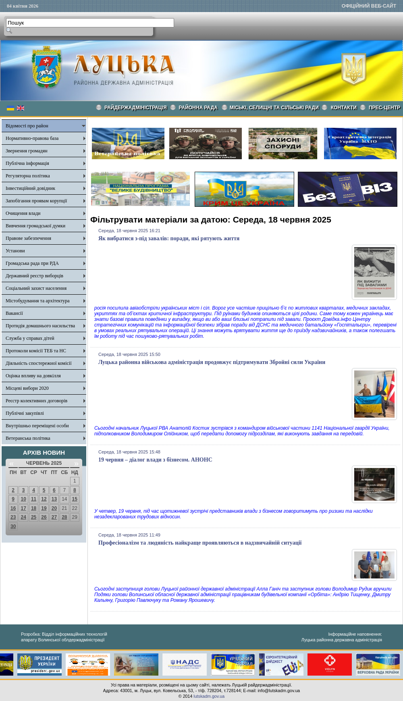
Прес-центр (384, 107)
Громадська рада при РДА (32, 263)
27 (54, 517)
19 (43, 508)
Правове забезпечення (28, 238)
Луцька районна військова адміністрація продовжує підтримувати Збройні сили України (211, 362)
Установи (15, 251)
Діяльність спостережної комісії (39, 363)
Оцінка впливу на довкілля (33, 376)
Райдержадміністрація (135, 107)
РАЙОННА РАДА (198, 107)
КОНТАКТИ (344, 107)
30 (13, 526)
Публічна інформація (27, 163)
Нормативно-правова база (32, 138)
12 (43, 499)
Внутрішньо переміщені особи (37, 426)
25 (33, 517)
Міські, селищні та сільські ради (274, 107)
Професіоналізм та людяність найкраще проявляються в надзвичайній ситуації (199, 543)
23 (13, 517)
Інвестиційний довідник (30, 188)
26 (43, 517)
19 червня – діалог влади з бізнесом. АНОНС (155, 460)
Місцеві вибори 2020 (27, 388)
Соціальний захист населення (36, 288)
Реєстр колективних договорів (36, 401)
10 (23, 499)
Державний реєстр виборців (34, 276)
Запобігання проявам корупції (36, 201)
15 (74, 499)
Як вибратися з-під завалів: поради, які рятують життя (168, 238)
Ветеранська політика (28, 438)
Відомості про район (27, 126)
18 (33, 508)
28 (64, 517)
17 (23, 508)
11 (33, 499)
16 (13, 508)
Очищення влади (23, 213)
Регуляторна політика (28, 176)
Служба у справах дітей (30, 338)
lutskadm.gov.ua (208, 696)
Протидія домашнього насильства (40, 326)
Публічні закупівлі (25, 413)
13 (54, 499)
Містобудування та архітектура (38, 301)
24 (23, 517)
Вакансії (14, 313)
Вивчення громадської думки (35, 226)
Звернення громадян (27, 151)
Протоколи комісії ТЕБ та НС (36, 351)
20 (54, 508)
